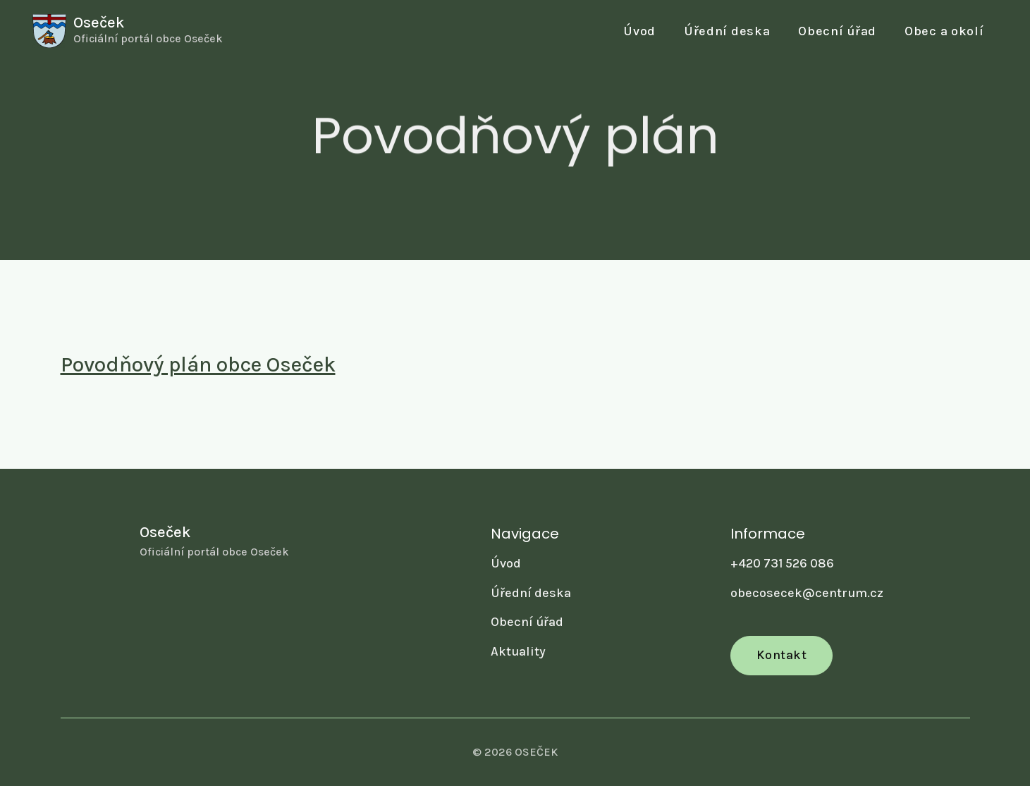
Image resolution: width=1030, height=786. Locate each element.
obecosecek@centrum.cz (806, 593)
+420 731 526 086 (782, 563)
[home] (127, 31)
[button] (837, 31)
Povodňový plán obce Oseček (198, 364)
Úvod (639, 31)
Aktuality (518, 651)
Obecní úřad (527, 622)
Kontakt (781, 655)
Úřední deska (727, 31)
